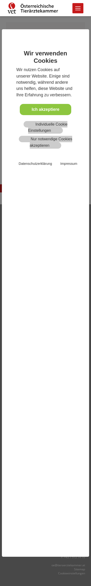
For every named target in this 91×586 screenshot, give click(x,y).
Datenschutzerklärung (35, 164)
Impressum (68, 164)
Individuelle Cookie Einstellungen (47, 127)
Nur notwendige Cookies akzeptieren (51, 142)
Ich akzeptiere (45, 109)
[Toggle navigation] (77, 8)
